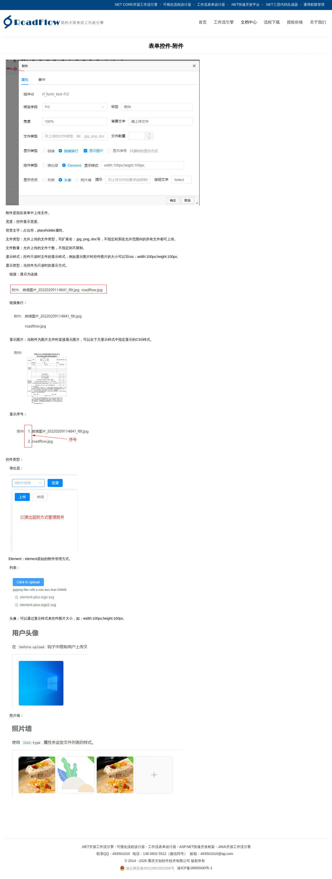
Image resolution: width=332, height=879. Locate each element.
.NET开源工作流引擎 (97, 847)
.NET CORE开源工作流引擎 (136, 5)
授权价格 (295, 22)
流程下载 (272, 22)
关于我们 (318, 22)
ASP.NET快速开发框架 (197, 847)
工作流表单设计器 (211, 5)
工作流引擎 (224, 22)
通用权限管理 (313, 5)
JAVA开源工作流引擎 (234, 847)
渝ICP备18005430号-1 (194, 868)
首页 (203, 22)
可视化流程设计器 (177, 5)
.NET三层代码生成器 (281, 5)
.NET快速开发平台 (245, 5)
